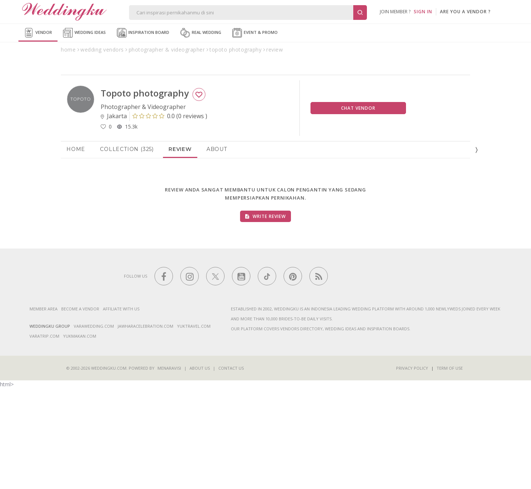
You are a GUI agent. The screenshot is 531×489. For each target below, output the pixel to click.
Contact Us (231, 468)
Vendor (38, 33)
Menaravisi (169, 468)
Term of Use (450, 468)
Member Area (44, 409)
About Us (200, 468)
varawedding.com (94, 426)
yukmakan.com (79, 436)
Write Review (265, 317)
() (169, 216)
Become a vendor (80, 409)
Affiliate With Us (121, 409)
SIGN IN (423, 11)
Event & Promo (255, 33)
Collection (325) (127, 249)
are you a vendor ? (465, 11)
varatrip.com (44, 436)
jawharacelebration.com (145, 426)
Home (75, 249)
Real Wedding (200, 33)
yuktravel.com (194, 426)
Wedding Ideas (84, 33)
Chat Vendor (358, 208)
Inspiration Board (143, 33)
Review (180, 249)
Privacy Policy (412, 468)
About (216, 249)
